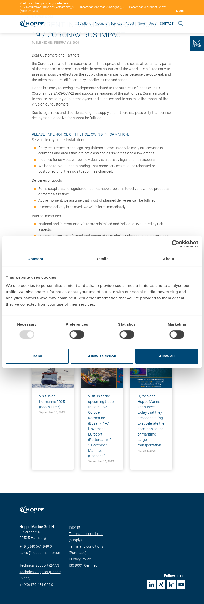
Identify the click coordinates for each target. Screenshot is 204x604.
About (130, 23)
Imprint (74, 527)
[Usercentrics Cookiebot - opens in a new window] (175, 244)
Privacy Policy (80, 559)
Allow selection (102, 356)
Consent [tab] (35, 259)
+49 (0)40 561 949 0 (36, 546)
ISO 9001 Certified (83, 565)
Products (101, 23)
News (142, 23)
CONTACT (166, 23)
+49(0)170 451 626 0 (36, 584)
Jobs (152, 23)
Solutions (84, 23)
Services (116, 23)
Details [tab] (102, 259)
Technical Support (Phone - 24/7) (40, 575)
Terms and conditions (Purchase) (86, 549)
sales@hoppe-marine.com (40, 553)
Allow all (167, 356)
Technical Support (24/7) (39, 565)
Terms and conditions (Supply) (86, 537)
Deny (37, 356)
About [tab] (168, 259)
